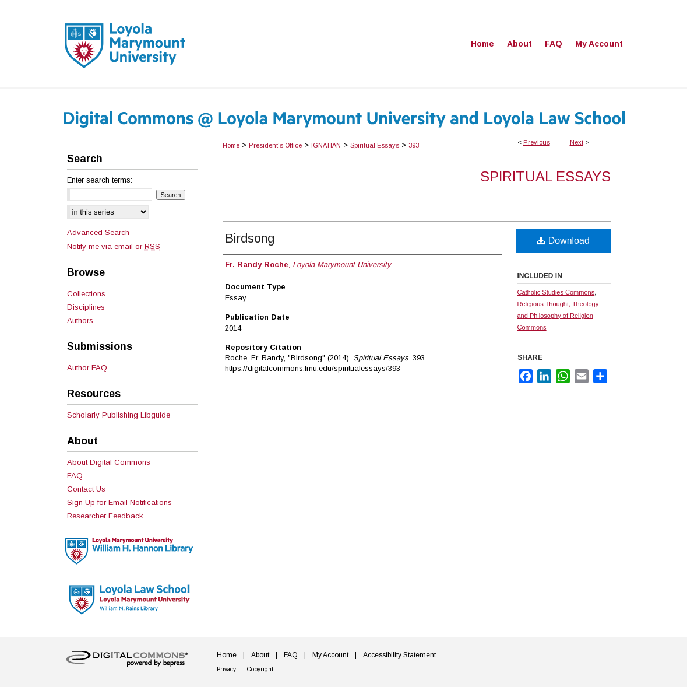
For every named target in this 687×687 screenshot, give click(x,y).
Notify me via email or (113, 246)
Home (231, 145)
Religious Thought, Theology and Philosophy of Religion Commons (558, 315)
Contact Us (86, 489)
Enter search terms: (99, 180)
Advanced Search (98, 232)
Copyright (260, 669)
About (260, 655)
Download (563, 241)
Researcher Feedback (105, 515)
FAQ (75, 475)
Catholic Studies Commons (556, 292)
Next (576, 142)
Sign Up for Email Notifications (119, 502)
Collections (86, 293)
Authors (80, 320)
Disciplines (86, 307)
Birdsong (249, 238)
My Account (330, 655)
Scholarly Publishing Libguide (118, 415)
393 (413, 145)
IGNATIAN (326, 145)
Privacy (226, 669)
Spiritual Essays (374, 145)
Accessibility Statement (399, 655)
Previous (536, 142)
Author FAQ (87, 367)
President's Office (275, 145)
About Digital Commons (108, 462)
